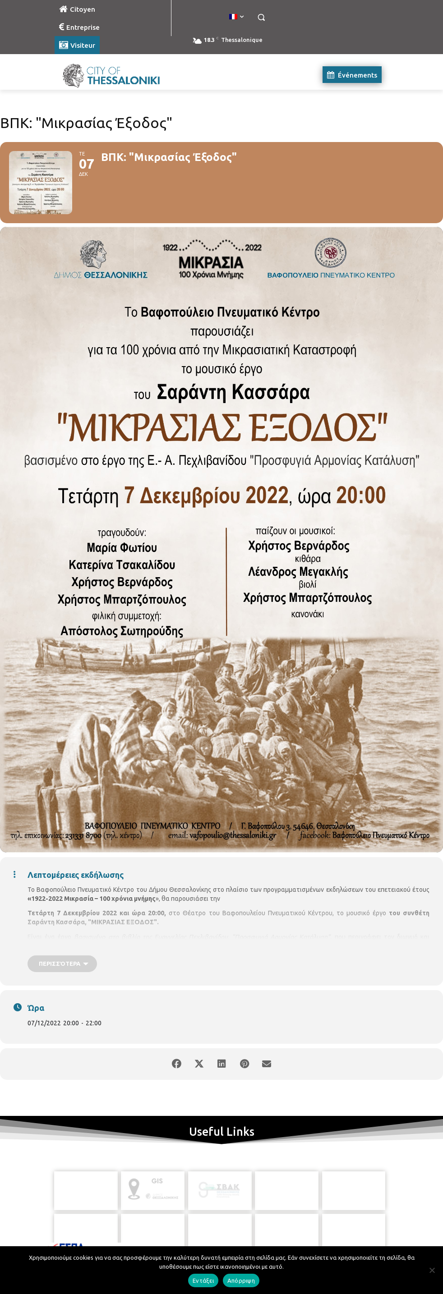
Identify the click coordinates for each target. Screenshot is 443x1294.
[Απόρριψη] (431, 1270)
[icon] (263, 1245)
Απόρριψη (241, 1280)
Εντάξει (203, 1280)
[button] (261, 17)
